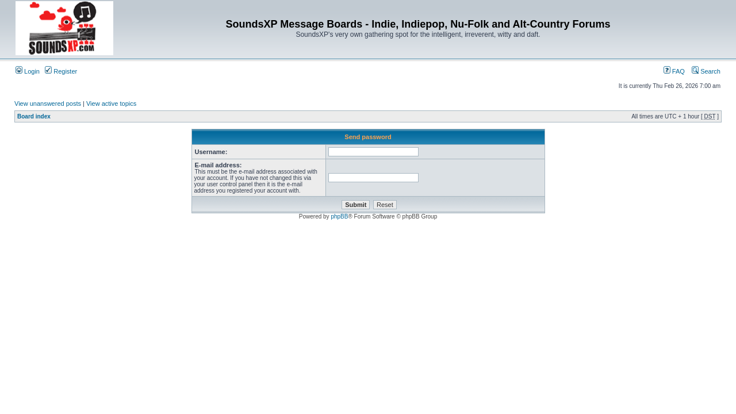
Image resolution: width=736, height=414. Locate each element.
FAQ (674, 71)
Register (61, 71)
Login (28, 71)
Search (706, 71)
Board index (34, 116)
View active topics (111, 103)
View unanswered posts (47, 103)
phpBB (339, 216)
